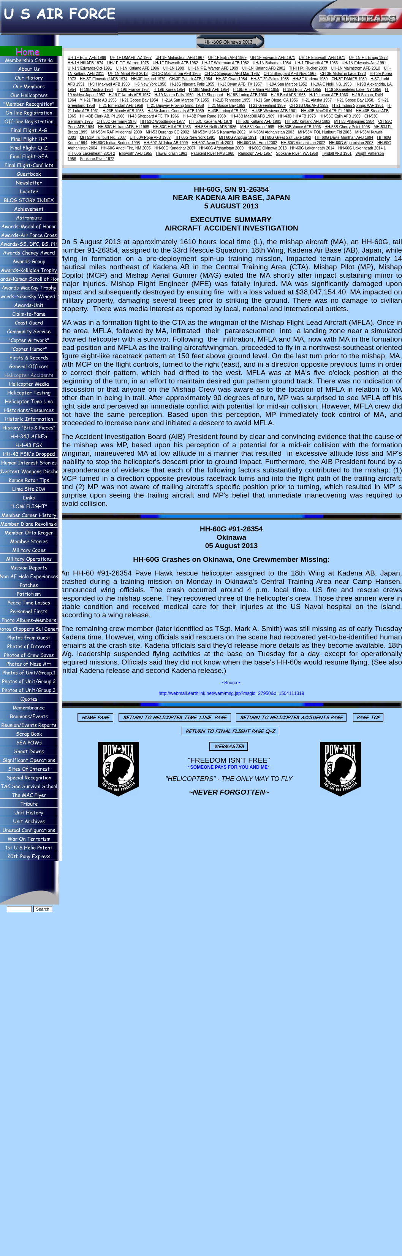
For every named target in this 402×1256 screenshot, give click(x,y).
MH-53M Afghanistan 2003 (271, 132)
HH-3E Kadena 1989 (310, 79)
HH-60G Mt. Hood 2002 (257, 143)
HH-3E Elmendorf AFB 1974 (103, 79)
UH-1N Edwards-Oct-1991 (90, 68)
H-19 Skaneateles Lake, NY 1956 (353, 89)
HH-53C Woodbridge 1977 (162, 121)
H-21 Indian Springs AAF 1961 (358, 105)
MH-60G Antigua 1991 (237, 137)
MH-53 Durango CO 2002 (167, 132)
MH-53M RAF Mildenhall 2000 (116, 132)
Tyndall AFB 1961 (336, 153)
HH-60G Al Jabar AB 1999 (166, 143)
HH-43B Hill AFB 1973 (297, 116)
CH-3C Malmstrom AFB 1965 (176, 74)
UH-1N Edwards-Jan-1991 (364, 63)
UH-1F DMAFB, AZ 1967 (131, 58)
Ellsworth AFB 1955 (135, 153)
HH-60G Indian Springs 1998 (115, 143)
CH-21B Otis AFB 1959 (309, 105)
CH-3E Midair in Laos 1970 (343, 74)
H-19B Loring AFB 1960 (247, 95)
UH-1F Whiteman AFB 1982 (225, 63)
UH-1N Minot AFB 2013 (128, 74)
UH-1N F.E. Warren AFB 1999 (213, 68)
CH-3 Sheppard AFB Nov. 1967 (290, 74)
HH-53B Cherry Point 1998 (347, 127)
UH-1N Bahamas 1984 (272, 63)
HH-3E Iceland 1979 (148, 79)
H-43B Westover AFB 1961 (274, 111)
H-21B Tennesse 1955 (231, 100)
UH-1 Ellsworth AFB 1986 (316, 63)
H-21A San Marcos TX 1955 (185, 100)
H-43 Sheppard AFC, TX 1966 (153, 116)
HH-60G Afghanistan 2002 (303, 143)
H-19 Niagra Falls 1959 (174, 95)
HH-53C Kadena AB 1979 (210, 121)
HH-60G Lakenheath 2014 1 (362, 148)
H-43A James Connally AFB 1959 (175, 111)
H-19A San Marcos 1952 (286, 84)
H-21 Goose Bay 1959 (226, 105)
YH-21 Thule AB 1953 (98, 100)
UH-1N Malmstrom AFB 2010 (355, 68)
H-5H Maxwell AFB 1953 (109, 84)
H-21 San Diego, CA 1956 (276, 100)
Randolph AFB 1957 (255, 153)
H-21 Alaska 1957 (317, 100)
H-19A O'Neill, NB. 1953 (331, 84)
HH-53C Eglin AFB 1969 (340, 116)
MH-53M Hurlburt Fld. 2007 (103, 137)
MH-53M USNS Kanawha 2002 (219, 132)
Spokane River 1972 (97, 159)
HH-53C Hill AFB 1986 (172, 127)
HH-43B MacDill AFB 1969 (251, 116)
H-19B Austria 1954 (96, 89)
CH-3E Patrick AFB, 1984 (190, 79)
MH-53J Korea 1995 (257, 127)
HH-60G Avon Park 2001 (212, 143)
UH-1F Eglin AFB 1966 (87, 58)
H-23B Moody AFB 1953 (123, 111)
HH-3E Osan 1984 (231, 79)
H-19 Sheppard (210, 95)
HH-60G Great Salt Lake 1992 (285, 137)
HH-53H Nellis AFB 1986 (215, 127)
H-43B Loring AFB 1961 (228, 111)
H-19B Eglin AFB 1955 (302, 89)
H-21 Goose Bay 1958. (355, 100)
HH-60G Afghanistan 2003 (351, 143)
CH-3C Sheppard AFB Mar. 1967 (232, 74)
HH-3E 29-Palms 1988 (270, 79)
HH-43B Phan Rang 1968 (204, 116)
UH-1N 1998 (173, 68)
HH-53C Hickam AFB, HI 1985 (123, 127)
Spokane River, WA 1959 (297, 153)
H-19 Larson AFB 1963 (328, 95)
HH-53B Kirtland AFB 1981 (258, 121)
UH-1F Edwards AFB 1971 (272, 58)
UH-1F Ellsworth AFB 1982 (175, 63)
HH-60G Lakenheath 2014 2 (91, 153)
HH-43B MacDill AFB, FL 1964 (326, 111)
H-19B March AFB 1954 (209, 89)
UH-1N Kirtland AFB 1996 (137, 68)
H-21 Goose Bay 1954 (139, 100)
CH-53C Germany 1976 (116, 121)
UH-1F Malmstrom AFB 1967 (179, 58)
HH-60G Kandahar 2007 (175, 148)
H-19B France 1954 (133, 89)
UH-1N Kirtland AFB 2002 (263, 68)
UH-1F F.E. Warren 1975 (128, 63)
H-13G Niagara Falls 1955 (192, 84)
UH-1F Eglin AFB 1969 (227, 58)
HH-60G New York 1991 (194, 137)
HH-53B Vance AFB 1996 (299, 127)
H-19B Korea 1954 (169, 89)
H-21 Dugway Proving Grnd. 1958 (175, 105)
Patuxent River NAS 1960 (212, 153)
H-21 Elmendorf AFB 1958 (121, 105)
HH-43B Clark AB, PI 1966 (102, 116)
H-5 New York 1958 (149, 84)
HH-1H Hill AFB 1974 (85, 63)
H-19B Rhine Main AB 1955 (256, 89)
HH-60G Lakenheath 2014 (312, 148)
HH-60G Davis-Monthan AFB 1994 (344, 137)
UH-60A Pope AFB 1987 (150, 137)
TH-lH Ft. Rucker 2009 (308, 68)
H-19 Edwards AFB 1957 (129, 95)
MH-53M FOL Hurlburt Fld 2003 (324, 132)
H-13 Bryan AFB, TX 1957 (240, 84)
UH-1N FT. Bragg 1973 (368, 58)
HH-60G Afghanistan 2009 (221, 148)
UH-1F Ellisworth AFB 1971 (322, 58)
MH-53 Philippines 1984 (354, 121)
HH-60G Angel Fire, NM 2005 (126, 148)
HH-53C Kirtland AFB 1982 (308, 121)
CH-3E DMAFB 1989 (349, 79)
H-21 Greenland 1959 (267, 105)
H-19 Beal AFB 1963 (288, 95)
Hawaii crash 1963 (171, 153)
